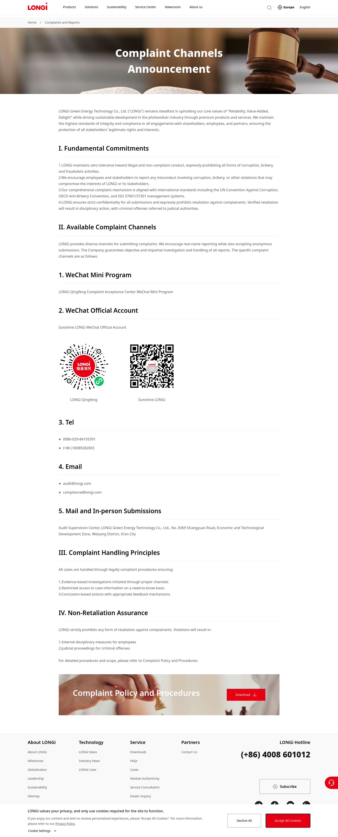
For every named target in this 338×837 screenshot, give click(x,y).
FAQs (134, 761)
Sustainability (37, 787)
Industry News (89, 761)
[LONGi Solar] (37, 8)
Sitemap (34, 796)
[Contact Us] (331, 783)
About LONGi (37, 752)
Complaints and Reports (62, 22)
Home (32, 22)
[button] (269, 8)
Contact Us (189, 752)
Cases (134, 770)
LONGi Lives (87, 770)
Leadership (36, 778)
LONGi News (88, 752)
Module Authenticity (145, 778)
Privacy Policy (65, 824)
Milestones (35, 761)
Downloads (138, 752)
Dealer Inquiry (140, 796)
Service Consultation (145, 787)
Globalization (37, 770)
